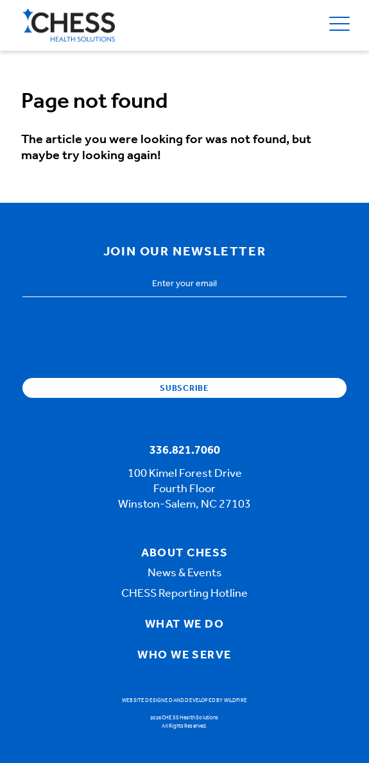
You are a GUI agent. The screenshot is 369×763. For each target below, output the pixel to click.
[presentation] (120, 332)
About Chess (184, 554)
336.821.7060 (185, 451)
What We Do (184, 625)
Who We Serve (184, 656)
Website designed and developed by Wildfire (184, 700)
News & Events (185, 573)
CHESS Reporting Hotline (184, 594)
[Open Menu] (339, 25)
